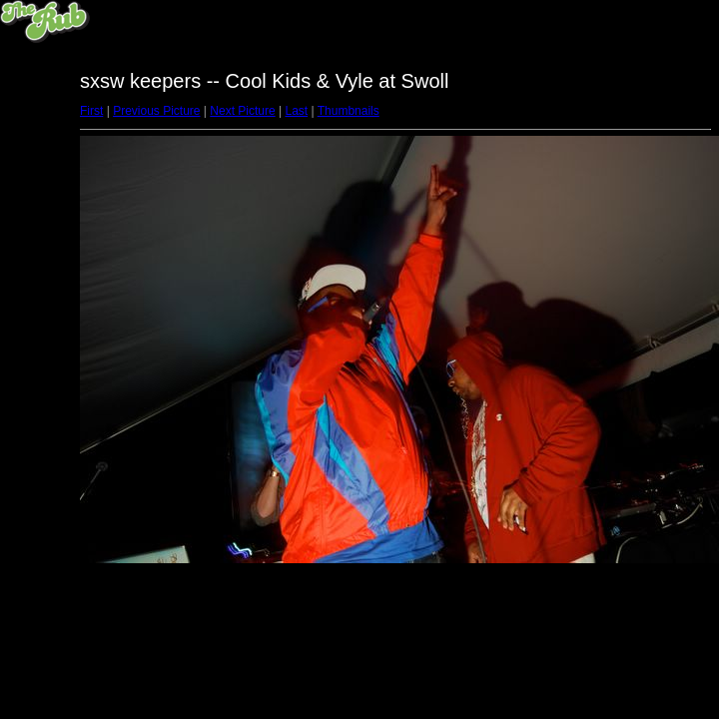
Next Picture (242, 111)
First (91, 111)
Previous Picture (156, 111)
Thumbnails (348, 111)
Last (296, 111)
